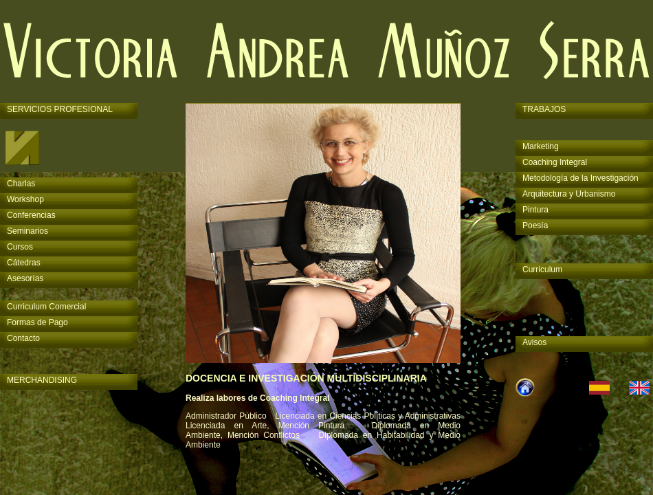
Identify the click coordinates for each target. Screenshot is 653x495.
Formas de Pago (37, 322)
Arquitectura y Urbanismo (568, 194)
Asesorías (25, 278)
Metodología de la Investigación (580, 178)
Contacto (23, 338)
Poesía (535, 225)
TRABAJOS (544, 109)
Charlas (21, 183)
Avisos (534, 342)
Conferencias (31, 215)
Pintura (535, 209)
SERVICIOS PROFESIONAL (60, 109)
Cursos (20, 247)
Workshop (25, 199)
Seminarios (27, 231)
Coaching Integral (554, 162)
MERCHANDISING (42, 380)
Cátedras (24, 262)
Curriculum (542, 269)
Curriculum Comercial (46, 306)
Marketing (540, 146)
